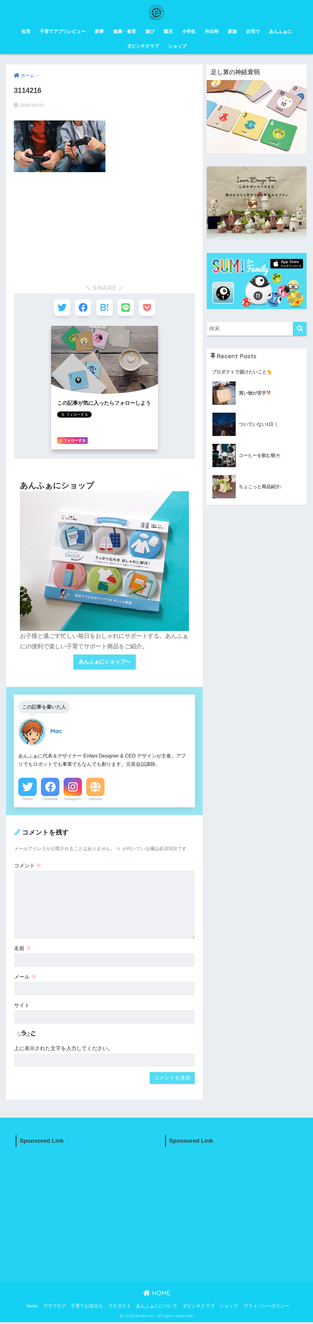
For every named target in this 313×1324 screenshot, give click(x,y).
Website (95, 800)
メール (25, 978)
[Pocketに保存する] (149, 308)
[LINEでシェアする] (127, 308)
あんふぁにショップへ (105, 663)
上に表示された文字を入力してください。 (63, 1050)
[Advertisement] (104, 222)
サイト (22, 1007)
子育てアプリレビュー (63, 31)
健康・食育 (124, 31)
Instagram (72, 800)
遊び (149, 31)
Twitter (27, 800)
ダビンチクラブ (143, 46)
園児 (168, 31)
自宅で (253, 31)
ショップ (177, 46)
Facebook (50, 800)
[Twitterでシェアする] (59, 308)
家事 (99, 31)
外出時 (212, 31)
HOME (156, 1294)
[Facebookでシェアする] (81, 308)
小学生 (189, 31)
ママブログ (54, 1307)
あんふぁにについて (156, 1307)
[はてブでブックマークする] (104, 308)
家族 (232, 31)
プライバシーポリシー (266, 1307)
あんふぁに (280, 31)
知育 (26, 31)
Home (32, 1307)
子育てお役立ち (87, 1307)
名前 (22, 950)
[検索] (300, 329)
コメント (28, 867)
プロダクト (119, 1307)
